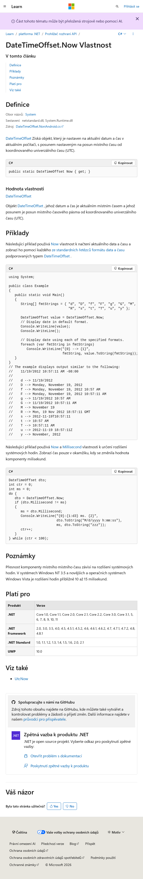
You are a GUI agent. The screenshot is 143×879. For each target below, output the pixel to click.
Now (55, 243)
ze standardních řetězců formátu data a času (88, 249)
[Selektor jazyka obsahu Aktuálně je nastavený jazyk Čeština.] (19, 832)
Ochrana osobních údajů (27, 850)
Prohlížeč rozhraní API (61, 33)
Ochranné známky (22, 864)
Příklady (15, 71)
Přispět (90, 843)
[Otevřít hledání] (117, 6)
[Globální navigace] (4, 6)
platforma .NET (29, 33)
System (30, 114)
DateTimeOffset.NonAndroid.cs (38, 126)
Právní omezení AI (22, 843)
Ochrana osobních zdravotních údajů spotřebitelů (45, 857)
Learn (10, 33)
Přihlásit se (131, 6)
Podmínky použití (103, 857)
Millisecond (72, 446)
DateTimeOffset (18, 138)
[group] (71, 356)
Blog (73, 843)
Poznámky (16, 77)
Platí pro (15, 83)
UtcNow (21, 678)
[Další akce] (133, 34)
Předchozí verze (52, 843)
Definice (15, 65)
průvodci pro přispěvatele (44, 719)
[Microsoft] (71, 6)
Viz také (15, 90)
